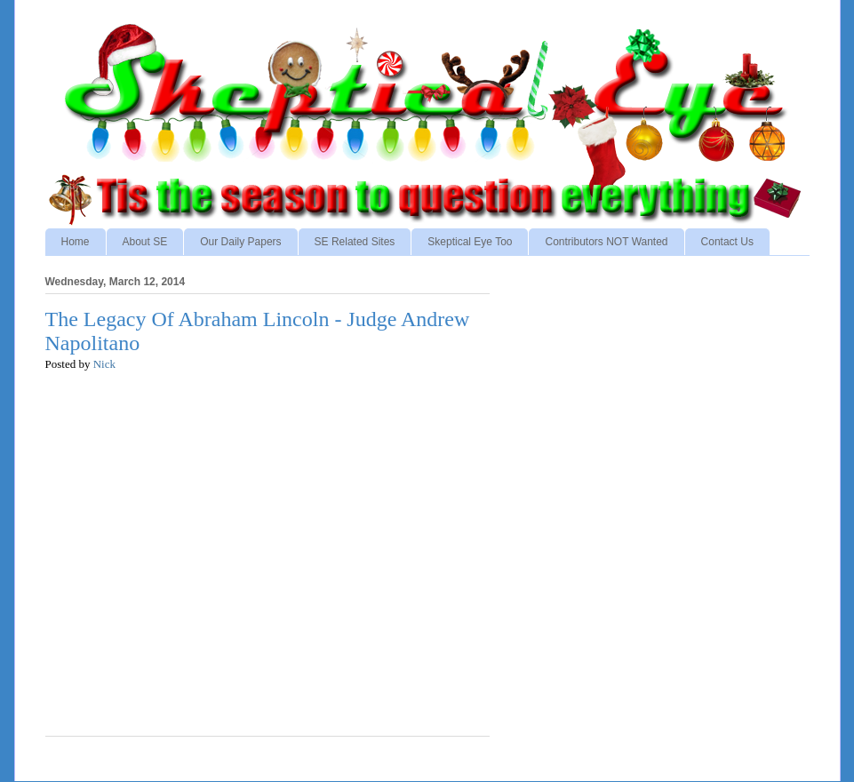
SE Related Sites (355, 241)
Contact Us (727, 241)
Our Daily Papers (240, 241)
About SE (145, 241)
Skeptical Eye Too (469, 241)
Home (75, 241)
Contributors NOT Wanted (606, 241)
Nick (104, 364)
